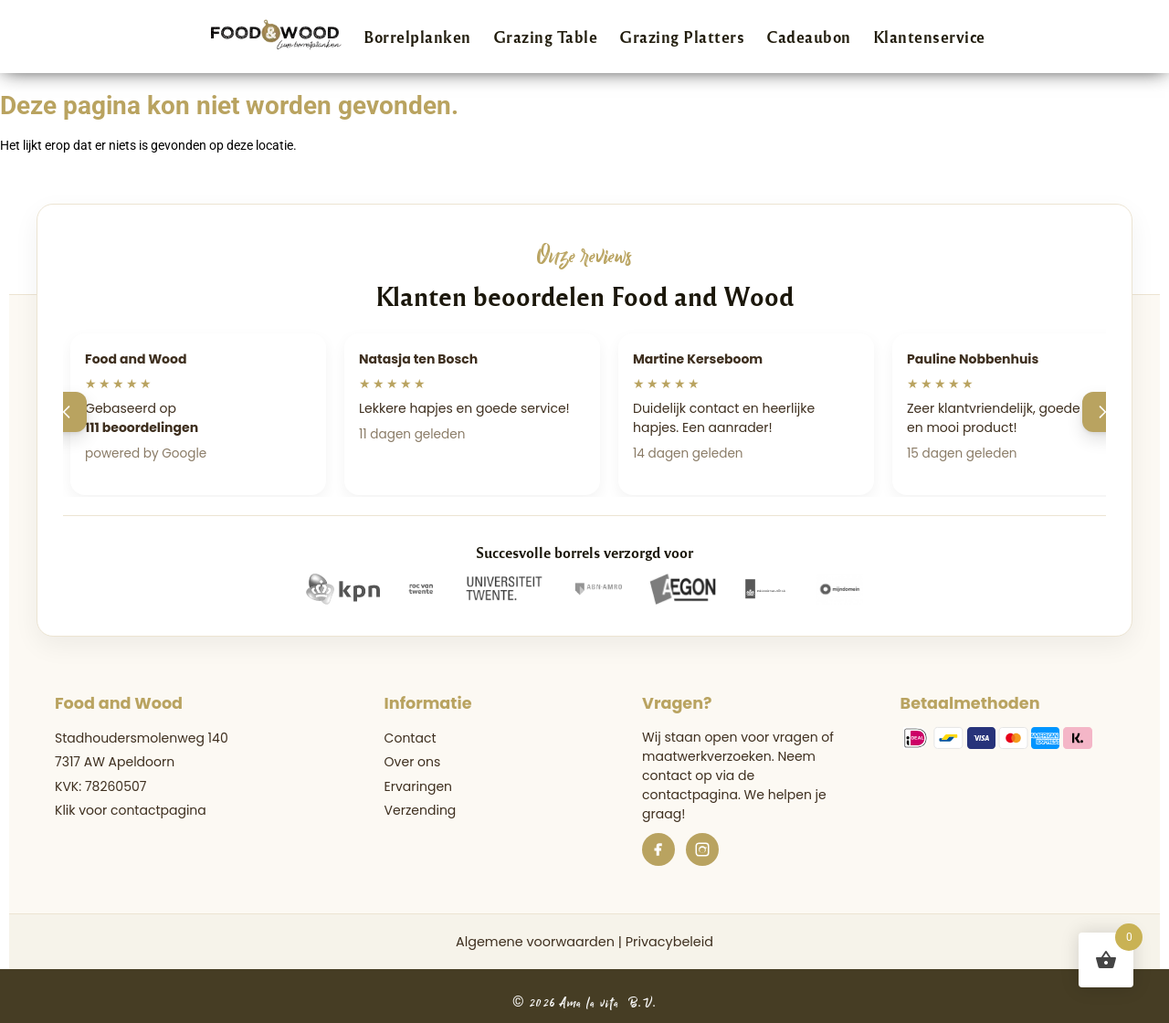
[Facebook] (658, 849)
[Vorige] (67, 412)
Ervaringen (418, 786)
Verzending (420, 810)
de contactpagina (698, 785)
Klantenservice (929, 36)
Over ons (412, 762)
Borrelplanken (417, 36)
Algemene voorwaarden (535, 942)
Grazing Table (545, 36)
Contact (410, 738)
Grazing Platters (681, 36)
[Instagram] (702, 849)
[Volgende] (1102, 412)
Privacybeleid (669, 942)
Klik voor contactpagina (130, 810)
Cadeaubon (808, 36)
